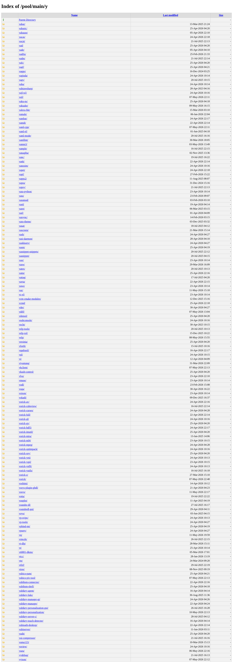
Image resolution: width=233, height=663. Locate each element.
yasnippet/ (24, 256)
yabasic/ (23, 28)
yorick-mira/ (25, 436)
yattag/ (22, 277)
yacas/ (22, 37)
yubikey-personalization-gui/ (33, 608)
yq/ (20, 535)
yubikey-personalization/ (31, 612)
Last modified (170, 15)
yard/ (21, 204)
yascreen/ (24, 230)
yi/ (20, 359)
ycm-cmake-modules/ (30, 298)
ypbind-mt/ (24, 526)
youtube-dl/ (25, 505)
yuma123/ (24, 642)
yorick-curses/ (26, 410)
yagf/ (21, 67)
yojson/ (22, 393)
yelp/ (21, 337)
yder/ (21, 307)
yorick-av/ (24, 402)
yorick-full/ (25, 414)
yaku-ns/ (23, 101)
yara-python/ (25, 191)
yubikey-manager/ (28, 603)
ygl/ (21, 354)
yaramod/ (24, 200)
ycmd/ (22, 303)
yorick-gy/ (24, 423)
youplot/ (23, 500)
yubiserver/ (24, 629)
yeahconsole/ (25, 320)
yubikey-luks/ (26, 595)
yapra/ (22, 183)
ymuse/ (22, 380)
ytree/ (22, 569)
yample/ (23, 148)
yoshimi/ (23, 483)
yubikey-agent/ (26, 590)
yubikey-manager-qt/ (29, 599)
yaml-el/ (23, 131)
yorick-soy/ (25, 453)
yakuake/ (23, 105)
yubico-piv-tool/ (27, 578)
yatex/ (22, 268)
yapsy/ (22, 187)
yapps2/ (23, 178)
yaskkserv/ (24, 243)
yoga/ (22, 389)
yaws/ (22, 286)
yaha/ (22, 84)
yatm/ (22, 273)
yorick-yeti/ (25, 457)
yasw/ (22, 264)
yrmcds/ (23, 539)
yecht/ (22, 324)
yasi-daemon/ (26, 238)
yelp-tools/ (24, 329)
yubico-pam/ (25, 573)
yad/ (21, 45)
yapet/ (22, 170)
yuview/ (23, 646)
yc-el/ (22, 294)
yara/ (21, 195)
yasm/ (22, 247)
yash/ (21, 234)
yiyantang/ (24, 363)
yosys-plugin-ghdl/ (28, 487)
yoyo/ (22, 513)
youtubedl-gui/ (26, 509)
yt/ (20, 547)
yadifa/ (22, 54)
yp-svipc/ (24, 517)
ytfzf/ (22, 565)
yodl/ (21, 384)
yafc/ (21, 62)
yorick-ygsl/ (25, 462)
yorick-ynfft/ (25, 466)
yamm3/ (23, 144)
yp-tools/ (23, 522)
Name (74, 15)
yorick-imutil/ (26, 432)
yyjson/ (22, 659)
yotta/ (22, 496)
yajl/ (21, 97)
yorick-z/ (23, 474)
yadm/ (22, 58)
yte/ (21, 560)
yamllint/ (23, 140)
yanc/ (22, 157)
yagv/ (22, 80)
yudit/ (22, 633)
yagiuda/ (23, 75)
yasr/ (21, 260)
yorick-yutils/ (26, 470)
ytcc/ (21, 556)
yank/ (22, 161)
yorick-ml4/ (25, 440)
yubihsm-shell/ (26, 586)
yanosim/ (23, 165)
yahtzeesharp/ (26, 88)
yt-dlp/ (22, 543)
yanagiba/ (24, 153)
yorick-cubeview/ (28, 406)
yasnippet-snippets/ (29, 251)
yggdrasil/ (24, 350)
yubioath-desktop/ (28, 625)
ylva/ (21, 376)
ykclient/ (23, 367)
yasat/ (22, 225)
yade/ (22, 49)
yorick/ (22, 479)
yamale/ (23, 114)
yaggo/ (22, 71)
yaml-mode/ (25, 135)
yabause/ (23, 32)
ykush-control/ (26, 371)
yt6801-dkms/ (26, 552)
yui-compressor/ (27, 638)
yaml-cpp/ (24, 127)
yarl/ (21, 213)
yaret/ (22, 208)
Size (221, 15)
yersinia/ (23, 341)
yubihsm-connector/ (29, 582)
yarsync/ (23, 217)
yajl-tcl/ (23, 92)
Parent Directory (27, 19)
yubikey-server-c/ (28, 616)
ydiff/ (22, 311)
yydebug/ (24, 655)
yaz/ (21, 290)
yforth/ (22, 346)
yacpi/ (22, 41)
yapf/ (21, 174)
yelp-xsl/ (23, 333)
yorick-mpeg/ (26, 444)
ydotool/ (23, 316)
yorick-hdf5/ (25, 427)
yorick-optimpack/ (28, 449)
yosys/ (22, 492)
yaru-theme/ (25, 221)
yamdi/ (22, 122)
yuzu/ (22, 650)
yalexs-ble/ (24, 110)
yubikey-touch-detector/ (31, 620)
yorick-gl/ (24, 419)
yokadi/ (23, 397)
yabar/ (22, 24)
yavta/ (22, 281)
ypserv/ (22, 530)
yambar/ (23, 118)
